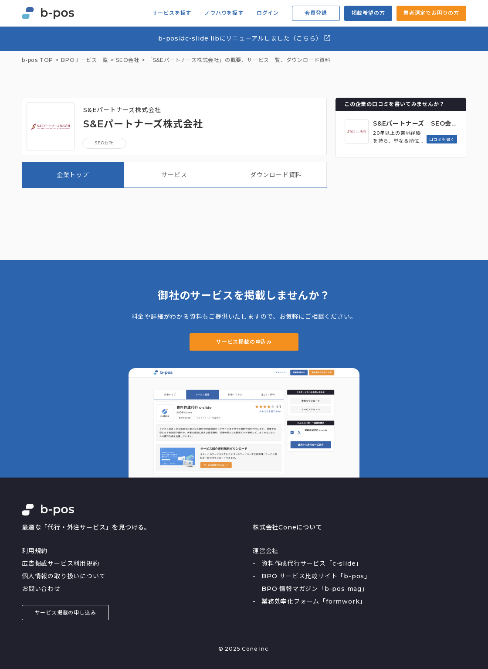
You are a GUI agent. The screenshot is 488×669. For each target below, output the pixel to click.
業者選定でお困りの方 (431, 13)
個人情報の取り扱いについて (63, 576)
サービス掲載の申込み (244, 341)
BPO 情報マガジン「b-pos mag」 (314, 589)
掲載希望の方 (368, 13)
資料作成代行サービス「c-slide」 (311, 563)
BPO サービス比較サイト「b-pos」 (316, 576)
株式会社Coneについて (287, 527)
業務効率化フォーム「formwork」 (313, 601)
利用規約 (34, 551)
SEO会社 (104, 143)
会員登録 (316, 13)
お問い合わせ (41, 589)
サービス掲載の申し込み (65, 612)
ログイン (268, 13)
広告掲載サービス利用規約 (60, 563)
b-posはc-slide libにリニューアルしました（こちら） (244, 38)
